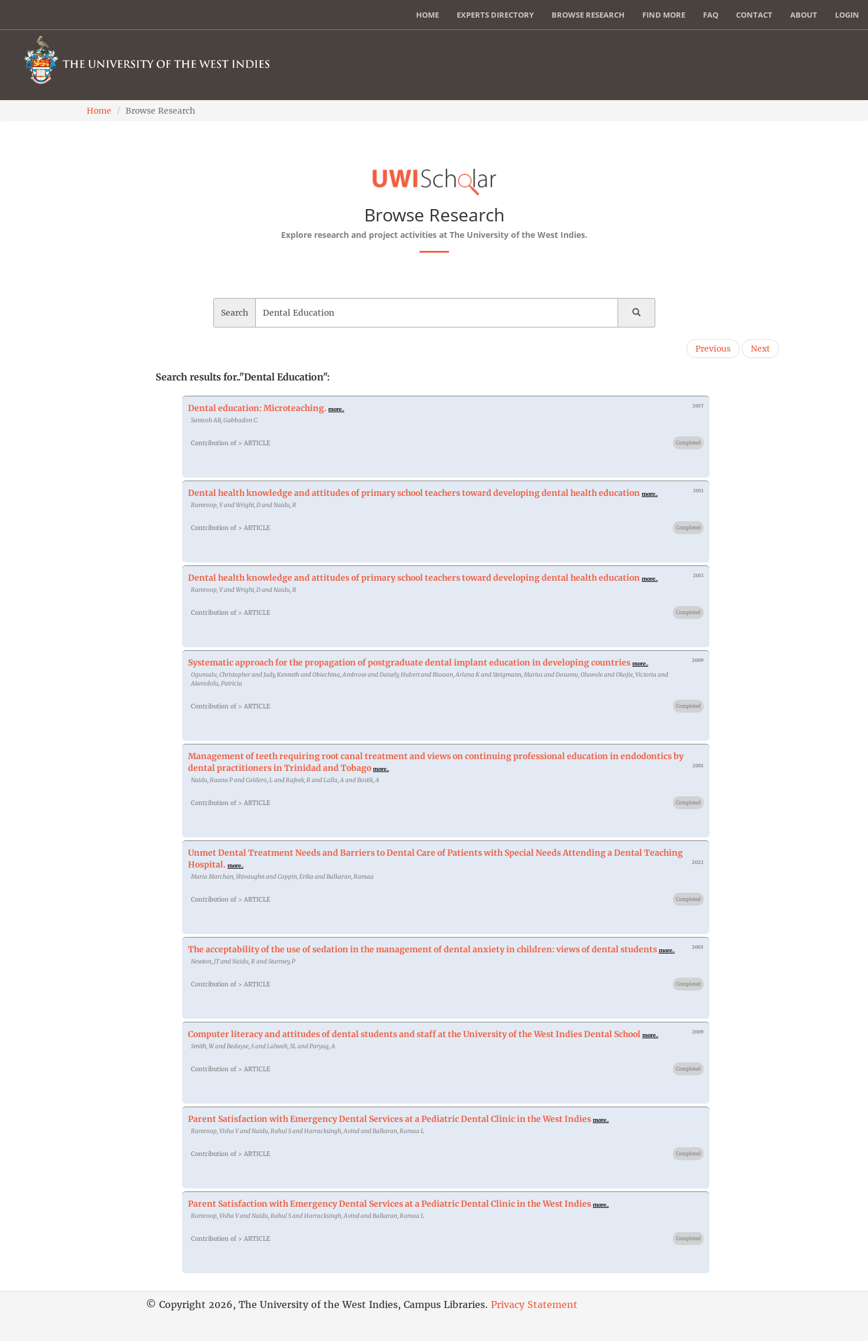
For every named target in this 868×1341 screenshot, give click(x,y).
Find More (663, 14)
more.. (336, 409)
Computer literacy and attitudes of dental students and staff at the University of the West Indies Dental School (414, 1034)
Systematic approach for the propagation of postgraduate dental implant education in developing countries (409, 662)
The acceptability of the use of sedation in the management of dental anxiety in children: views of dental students (422, 949)
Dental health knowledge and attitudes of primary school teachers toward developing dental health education (414, 493)
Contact (754, 14)
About (803, 14)
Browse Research (588, 14)
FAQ (710, 14)
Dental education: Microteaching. (257, 408)
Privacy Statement (534, 1304)
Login (847, 14)
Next (760, 348)
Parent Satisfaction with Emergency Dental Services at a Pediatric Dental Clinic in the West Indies (389, 1119)
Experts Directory (495, 14)
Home (427, 14)
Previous (713, 348)
